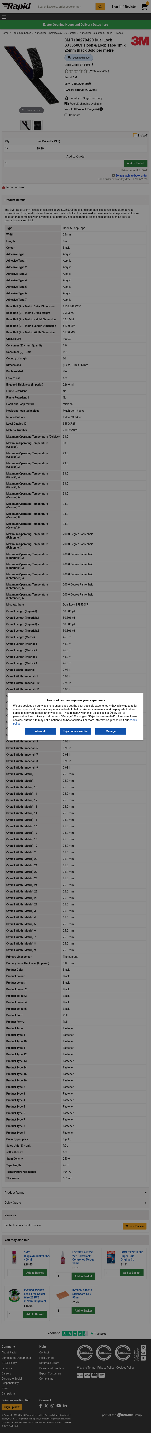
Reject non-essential (75, 731)
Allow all (40, 731)
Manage (111, 731)
